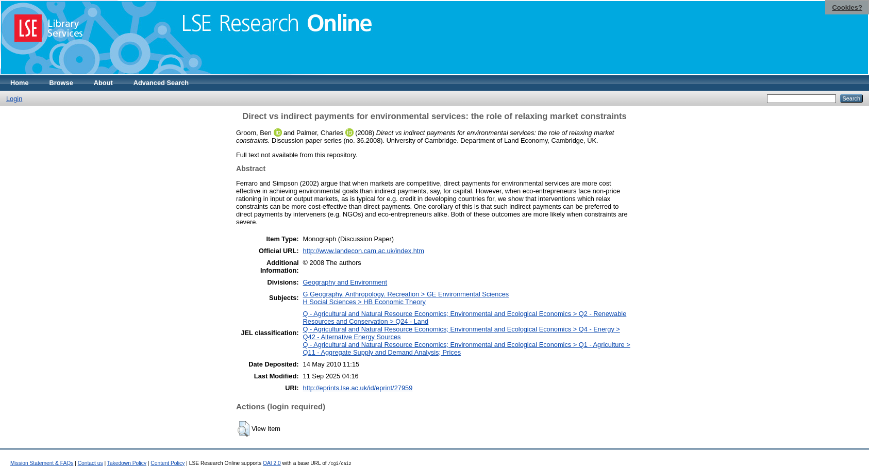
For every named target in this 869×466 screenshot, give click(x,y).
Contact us (90, 463)
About (103, 83)
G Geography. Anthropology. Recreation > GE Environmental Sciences (406, 294)
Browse (61, 83)
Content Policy (168, 463)
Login (14, 99)
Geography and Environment (345, 282)
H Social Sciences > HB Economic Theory (364, 302)
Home (19, 83)
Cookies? (847, 7)
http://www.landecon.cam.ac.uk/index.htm (363, 251)
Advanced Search (161, 83)
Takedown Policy (126, 463)
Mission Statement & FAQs (41, 463)
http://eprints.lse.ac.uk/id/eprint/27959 (358, 388)
